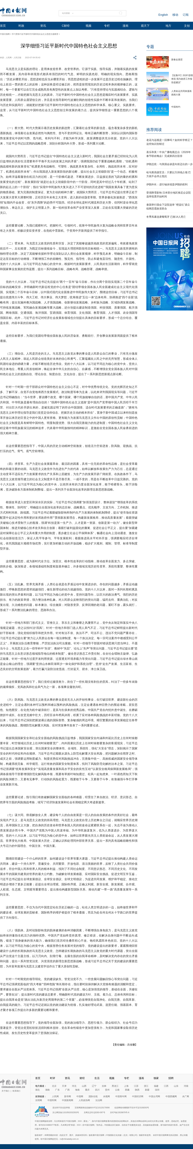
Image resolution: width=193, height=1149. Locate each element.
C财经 (66, 25)
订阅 (185, 14)
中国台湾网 (154, 1096)
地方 (168, 25)
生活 (97, 1078)
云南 (117, 1090)
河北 (74, 1086)
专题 (150, 46)
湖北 (37, 1090)
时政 (21, 25)
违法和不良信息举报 (61, 1108)
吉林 (104, 1086)
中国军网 (51, 1100)
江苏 (136, 1086)
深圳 (157, 1090)
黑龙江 (115, 1086)
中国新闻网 (67, 1100)
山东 (176, 1086)
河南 (186, 1086)
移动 (175, 14)
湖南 (47, 1090)
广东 (57, 1090)
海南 (77, 1090)
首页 (3, 25)
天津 (64, 1086)
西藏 (127, 1090)
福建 (156, 1086)
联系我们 (16, 1091)
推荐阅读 (154, 129)
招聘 (171, 1078)
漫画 (125, 25)
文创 (187, 25)
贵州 (107, 1090)
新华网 (67, 1096)
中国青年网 (121, 1096)
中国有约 (175, 107)
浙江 (146, 1086)
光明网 (38, 1100)
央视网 (106, 1096)
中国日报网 (5, 34)
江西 (166, 1086)
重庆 (87, 1090)
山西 (84, 1086)
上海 (126, 1086)
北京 (54, 1086)
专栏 (107, 25)
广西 (67, 1090)
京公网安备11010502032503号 (65, 1112)
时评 (52, 1078)
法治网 (98, 1100)
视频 (88, 25)
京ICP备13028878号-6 (119, 1112)
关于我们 (5, 1091)
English (163, 14)
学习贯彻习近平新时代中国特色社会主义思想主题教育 (35, 34)
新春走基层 (177, 59)
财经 (82, 1078)
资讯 (43, 25)
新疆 (147, 1090)
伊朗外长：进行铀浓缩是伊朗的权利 (167, 184)
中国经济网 (137, 1096)
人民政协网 (84, 1100)
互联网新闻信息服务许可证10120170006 (92, 1108)
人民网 (55, 1096)
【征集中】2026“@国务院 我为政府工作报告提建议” (182, 79)
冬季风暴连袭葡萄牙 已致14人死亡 (166, 216)
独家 (156, 1078)
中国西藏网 (171, 1096)
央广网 (185, 1096)
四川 (97, 1090)
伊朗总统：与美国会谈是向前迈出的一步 (169, 164)
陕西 (137, 1090)
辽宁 (94, 1086)
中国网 (79, 1096)
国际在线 (93, 1096)
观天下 (145, 25)
